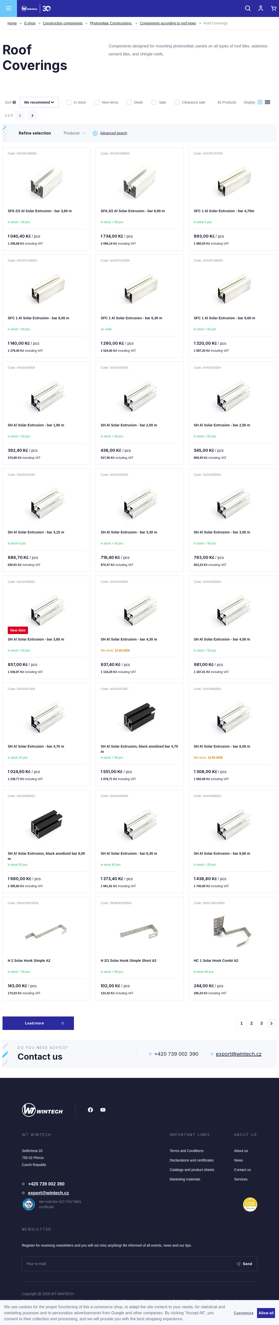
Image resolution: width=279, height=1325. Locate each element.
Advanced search (110, 133)
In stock (76, 102)
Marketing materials (185, 1179)
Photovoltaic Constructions (111, 23)
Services (241, 1179)
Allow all (266, 1313)
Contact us (242, 1170)
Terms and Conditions (187, 1151)
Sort (10, 102)
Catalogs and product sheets (192, 1170)
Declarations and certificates (192, 1160)
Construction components (63, 23)
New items (106, 102)
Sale (159, 102)
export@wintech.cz (239, 1054)
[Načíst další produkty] (272, 1023)
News (238, 1160)
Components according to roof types (168, 23)
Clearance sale (190, 102)
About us (241, 1151)
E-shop (29, 23)
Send (244, 1264)
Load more (34, 1023)
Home (12, 23)
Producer (72, 133)
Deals (135, 102)
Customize (244, 1313)
